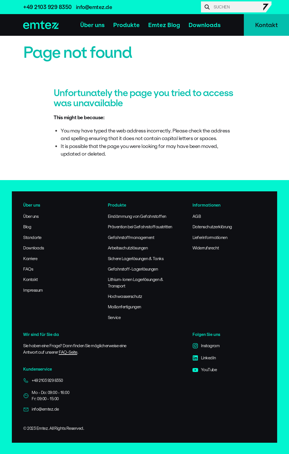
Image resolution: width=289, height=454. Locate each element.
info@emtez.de (94, 7)
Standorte (32, 237)
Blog (27, 226)
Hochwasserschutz (125, 296)
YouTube (204, 370)
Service (114, 317)
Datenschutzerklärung (212, 226)
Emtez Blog (164, 25)
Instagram (206, 346)
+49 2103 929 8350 (47, 7)
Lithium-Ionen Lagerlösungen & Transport (135, 282)
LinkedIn (204, 358)
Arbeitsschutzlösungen (128, 248)
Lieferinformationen (209, 237)
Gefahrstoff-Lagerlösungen (133, 269)
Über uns (92, 25)
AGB (196, 216)
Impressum (33, 290)
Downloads (205, 25)
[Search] (236, 6)
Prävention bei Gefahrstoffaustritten (140, 226)
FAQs (28, 269)
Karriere (30, 258)
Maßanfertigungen (124, 306)
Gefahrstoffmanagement (131, 237)
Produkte (126, 25)
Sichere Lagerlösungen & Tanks (136, 258)
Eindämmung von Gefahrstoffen (137, 216)
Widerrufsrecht (205, 248)
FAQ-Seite (68, 352)
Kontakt (266, 25)
